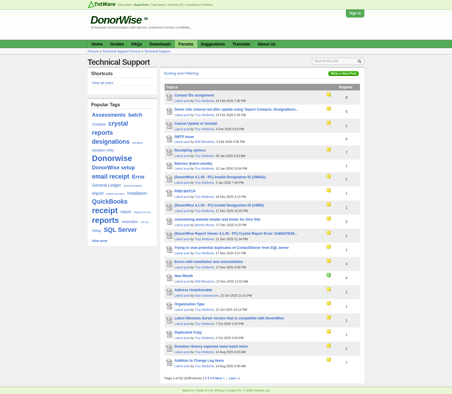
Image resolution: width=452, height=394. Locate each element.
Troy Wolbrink (204, 101)
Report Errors (142, 212)
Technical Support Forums (121, 51)
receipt (105, 210)
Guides (117, 44)
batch (135, 115)
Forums (185, 44)
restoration (130, 222)
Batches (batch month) (193, 164)
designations (110, 141)
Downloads (160, 44)
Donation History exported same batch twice (211, 346)
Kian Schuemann (207, 295)
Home (97, 44)
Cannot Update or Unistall (195, 124)
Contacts (99, 124)
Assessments (109, 115)
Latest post (182, 101)
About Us (267, 44)
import (97, 193)
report (125, 211)
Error (138, 177)
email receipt (110, 176)
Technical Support (157, 51)
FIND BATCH (184, 191)
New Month (183, 276)
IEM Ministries (204, 141)
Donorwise (112, 158)
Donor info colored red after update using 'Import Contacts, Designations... (236, 109)
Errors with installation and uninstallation (208, 262)
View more (100, 241)
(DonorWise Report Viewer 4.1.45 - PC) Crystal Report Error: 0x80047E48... (235, 234)
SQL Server (120, 229)
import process (115, 193)
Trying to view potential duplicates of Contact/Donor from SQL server (231, 248)
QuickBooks (109, 201)
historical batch (133, 185)
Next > (220, 378)
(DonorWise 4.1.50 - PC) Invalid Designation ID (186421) (220, 177)
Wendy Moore (204, 225)
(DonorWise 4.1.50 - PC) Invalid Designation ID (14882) (219, 205)
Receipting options (190, 150)
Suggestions (213, 44)
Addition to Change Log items (199, 361)
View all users (102, 83)
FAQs (136, 44)
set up (144, 221)
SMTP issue (184, 137)
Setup (96, 231)
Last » (233, 378)
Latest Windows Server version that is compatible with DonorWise (229, 318)
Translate (241, 44)
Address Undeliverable (193, 290)
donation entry (103, 150)
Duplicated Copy (188, 332)
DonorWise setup (113, 168)
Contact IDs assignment (194, 95)
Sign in (355, 13)
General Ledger (106, 185)
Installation (137, 193)
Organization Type (189, 304)
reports (105, 220)
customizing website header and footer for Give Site (217, 219)
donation (137, 142)
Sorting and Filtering (181, 73)
